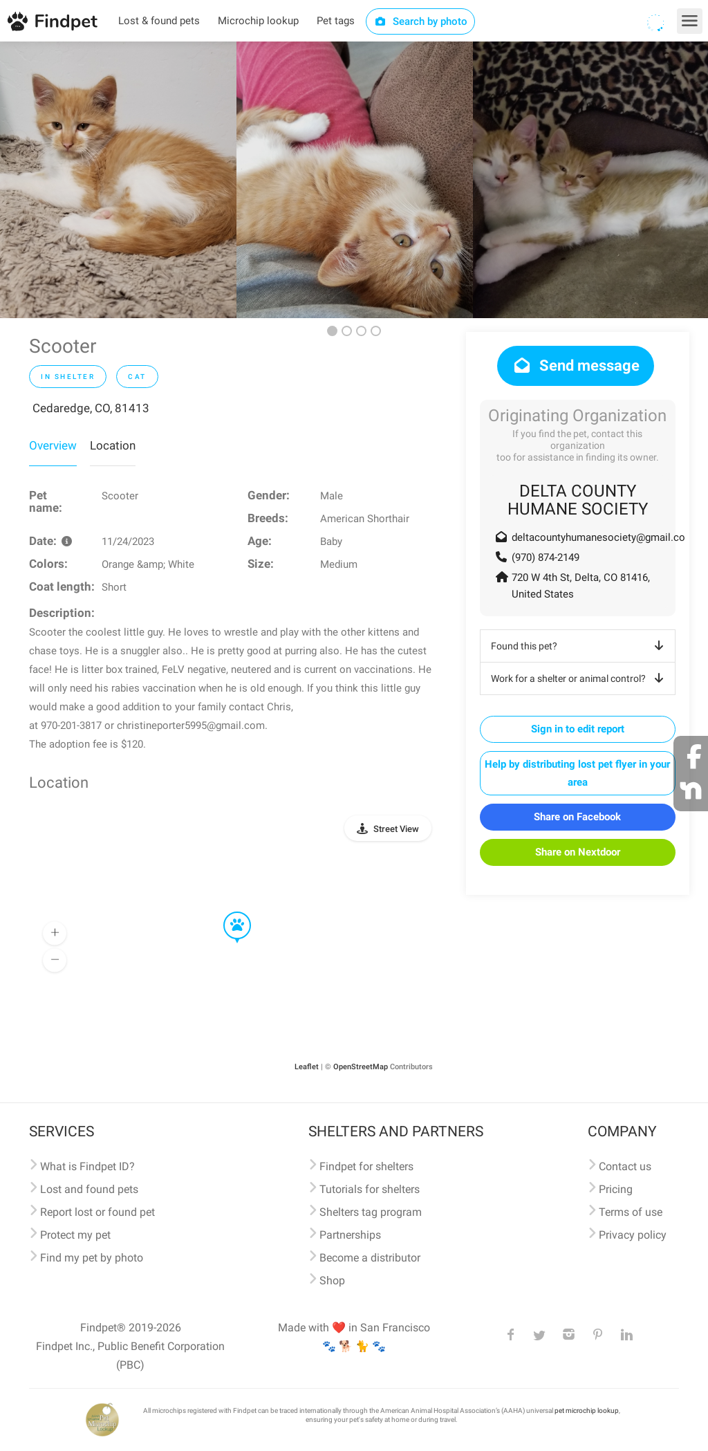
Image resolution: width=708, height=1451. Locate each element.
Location (113, 445)
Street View (396, 829)
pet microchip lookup (587, 1410)
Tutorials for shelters (369, 1189)
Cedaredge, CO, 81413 (90, 408)
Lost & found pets (159, 21)
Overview (53, 445)
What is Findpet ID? (87, 1166)
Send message (576, 365)
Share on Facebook (577, 817)
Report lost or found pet (97, 1212)
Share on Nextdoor (577, 852)
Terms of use (630, 1212)
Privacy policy (633, 1234)
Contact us (625, 1166)
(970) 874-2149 (545, 557)
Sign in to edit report (577, 729)
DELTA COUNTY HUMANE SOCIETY (577, 500)
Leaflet (307, 1066)
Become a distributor (369, 1257)
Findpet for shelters (366, 1166)
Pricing (616, 1189)
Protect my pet (75, 1234)
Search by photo (420, 21)
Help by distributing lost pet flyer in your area (577, 773)
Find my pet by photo (91, 1257)
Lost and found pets (89, 1189)
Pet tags (336, 21)
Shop (332, 1280)
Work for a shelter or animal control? (580, 678)
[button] (227, 912)
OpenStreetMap (360, 1066)
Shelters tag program (370, 1212)
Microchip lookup (258, 21)
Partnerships (350, 1234)
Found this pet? (580, 646)
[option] (118, 179)
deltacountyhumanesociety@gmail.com (603, 537)
